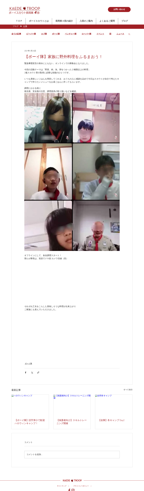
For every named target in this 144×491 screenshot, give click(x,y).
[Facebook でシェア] (25, 372)
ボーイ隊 (56, 34)
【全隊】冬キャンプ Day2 (111, 420)
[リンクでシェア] (38, 372)
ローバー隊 (86, 34)
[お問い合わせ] (119, 9)
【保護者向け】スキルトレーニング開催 (72, 422)
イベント (100, 34)
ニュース (120, 34)
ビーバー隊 (31, 34)
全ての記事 (16, 34)
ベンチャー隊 (71, 34)
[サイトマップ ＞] (63, 486)
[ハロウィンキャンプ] (30, 405)
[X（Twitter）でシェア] (32, 372)
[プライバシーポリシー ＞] (82, 486)
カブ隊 (44, 34)
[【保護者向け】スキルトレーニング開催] (72, 405)
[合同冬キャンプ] (113, 405)
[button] (129, 34)
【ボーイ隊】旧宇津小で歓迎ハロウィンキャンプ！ (30, 422)
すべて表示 (128, 390)
